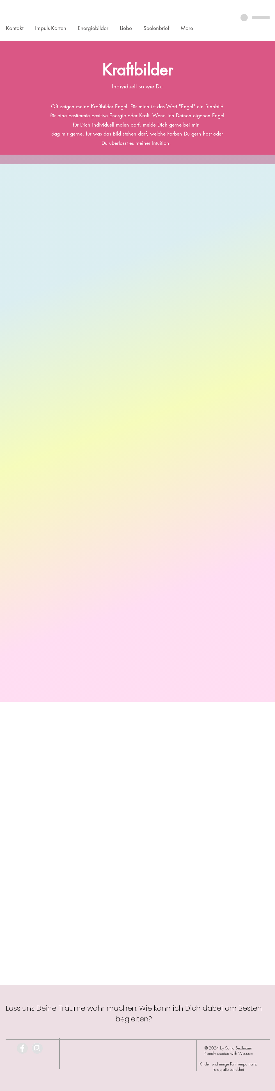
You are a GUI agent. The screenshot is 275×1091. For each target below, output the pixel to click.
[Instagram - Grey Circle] (37, 1048)
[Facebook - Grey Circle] (22, 1048)
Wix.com (245, 1053)
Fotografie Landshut (228, 1069)
